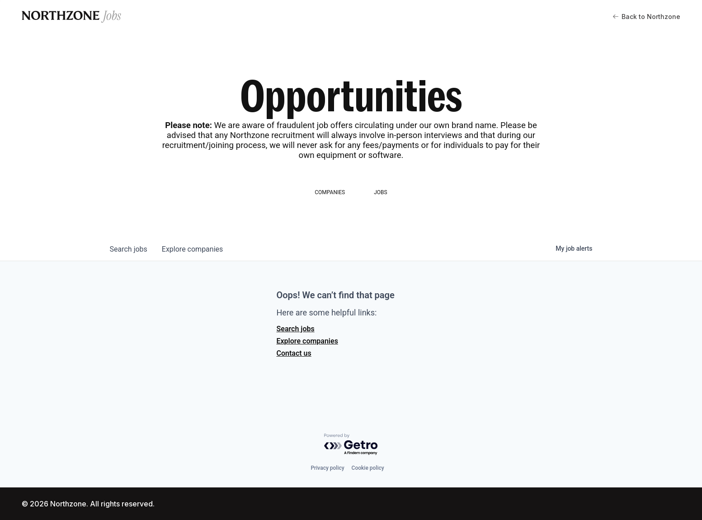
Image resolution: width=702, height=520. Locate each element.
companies (192, 249)
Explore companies (307, 341)
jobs (128, 249)
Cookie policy (368, 468)
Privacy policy (327, 468)
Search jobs (296, 328)
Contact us (294, 353)
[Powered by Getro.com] (351, 445)
